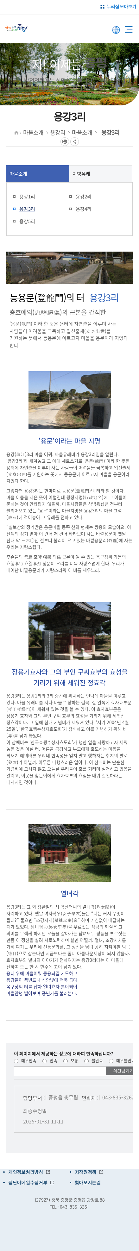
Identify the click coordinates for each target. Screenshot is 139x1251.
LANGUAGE (116, 30)
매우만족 (25, 1060)
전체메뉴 (129, 28)
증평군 (16, 28)
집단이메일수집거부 (27, 1182)
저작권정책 (86, 1172)
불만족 (93, 1060)
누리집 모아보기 (121, 6)
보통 (70, 1060)
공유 (74, 141)
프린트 (64, 141)
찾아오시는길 (88, 1182)
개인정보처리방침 (25, 1172)
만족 (49, 1060)
